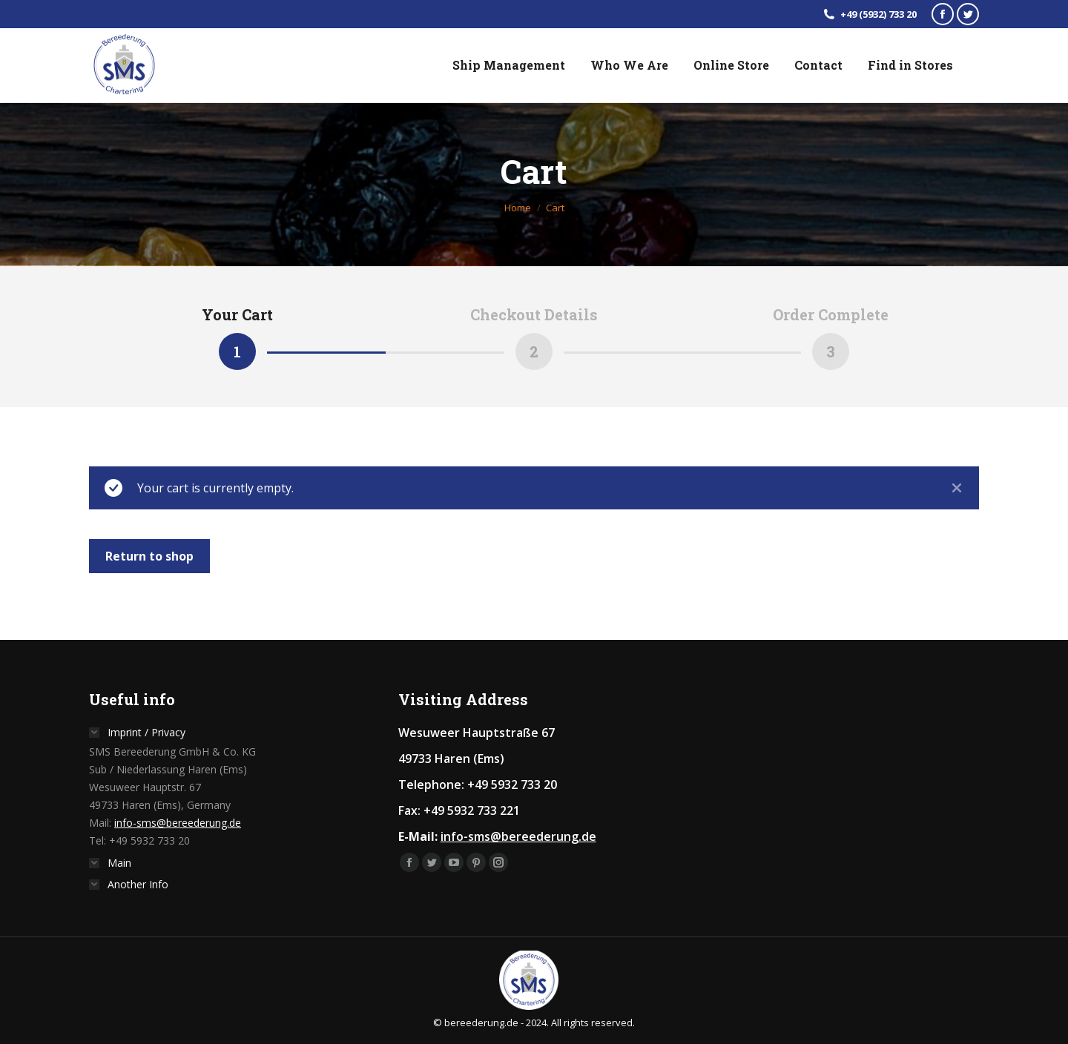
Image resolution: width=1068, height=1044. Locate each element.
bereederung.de (481, 1022)
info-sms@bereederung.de (177, 823)
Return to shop (149, 556)
